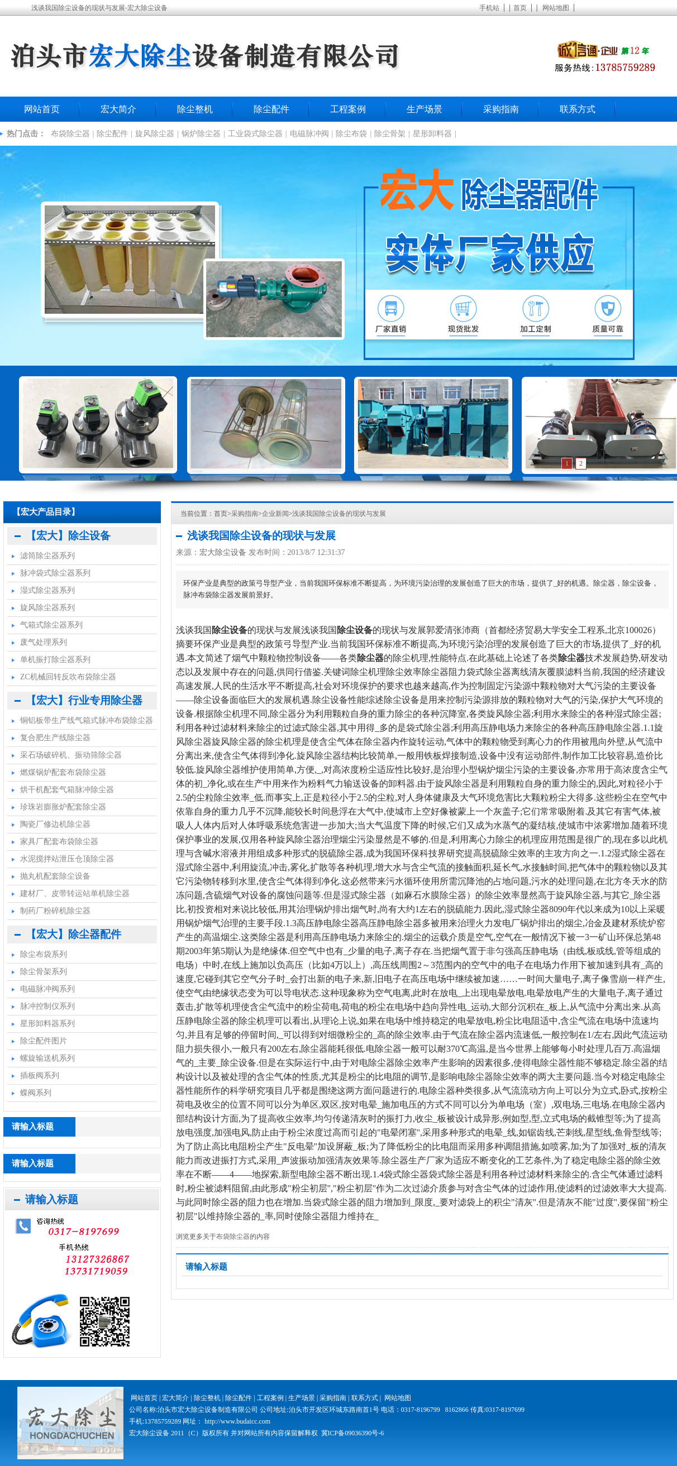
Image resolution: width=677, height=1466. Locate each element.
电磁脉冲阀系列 (47, 989)
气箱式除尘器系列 (51, 625)
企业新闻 (275, 514)
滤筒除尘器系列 (47, 556)
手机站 (489, 8)
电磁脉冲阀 (309, 134)
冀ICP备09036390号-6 (352, 1433)
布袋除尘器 (70, 134)
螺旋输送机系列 (47, 1058)
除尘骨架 (390, 134)
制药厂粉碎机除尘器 (55, 911)
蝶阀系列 (35, 1093)
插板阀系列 (39, 1075)
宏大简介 (118, 109)
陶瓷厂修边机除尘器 (55, 824)
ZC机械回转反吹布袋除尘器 (68, 677)
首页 (520, 8)
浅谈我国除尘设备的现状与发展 (339, 514)
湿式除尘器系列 (47, 590)
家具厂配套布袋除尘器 (59, 841)
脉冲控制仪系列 (47, 1006)
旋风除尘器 (154, 134)
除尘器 (316, 1216)
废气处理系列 (43, 642)
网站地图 (555, 8)
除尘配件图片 (43, 1041)
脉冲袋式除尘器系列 (55, 573)
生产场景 (424, 109)
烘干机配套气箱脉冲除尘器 (67, 789)
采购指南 (501, 109)
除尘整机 (195, 109)
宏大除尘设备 (222, 552)
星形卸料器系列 (47, 1023)
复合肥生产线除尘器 (55, 738)
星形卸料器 (432, 134)
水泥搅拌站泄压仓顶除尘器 (67, 859)
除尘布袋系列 (43, 954)
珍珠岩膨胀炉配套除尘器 (63, 807)
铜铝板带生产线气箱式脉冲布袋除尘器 (86, 720)
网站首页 (42, 109)
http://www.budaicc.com (237, 1421)
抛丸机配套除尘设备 (55, 876)
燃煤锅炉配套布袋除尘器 (63, 772)
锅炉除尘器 (201, 134)
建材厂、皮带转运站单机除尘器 (75, 893)
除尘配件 (271, 109)
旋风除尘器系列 (47, 607)
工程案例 (348, 109)
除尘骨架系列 (43, 971)
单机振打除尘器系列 (55, 659)
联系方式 (577, 109)
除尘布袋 (351, 134)
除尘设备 (238, 1062)
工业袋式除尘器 (255, 134)
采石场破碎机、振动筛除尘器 (71, 755)
